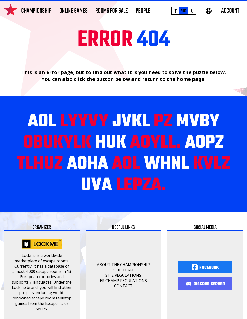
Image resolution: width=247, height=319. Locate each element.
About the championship (123, 264)
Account (230, 11)
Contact (123, 286)
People (143, 11)
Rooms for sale (111, 11)
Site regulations (123, 275)
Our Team (123, 270)
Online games (73, 11)
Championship (36, 11)
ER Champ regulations (123, 280)
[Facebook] (205, 267)
